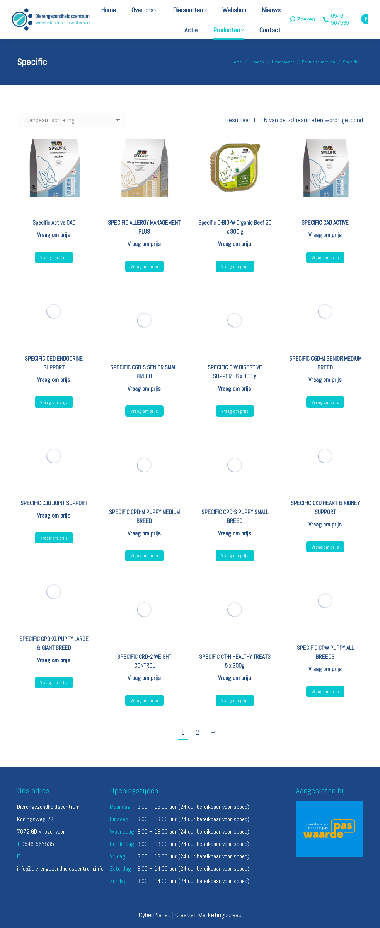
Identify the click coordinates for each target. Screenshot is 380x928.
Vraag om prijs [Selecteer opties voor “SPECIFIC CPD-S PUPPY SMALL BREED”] (235, 556)
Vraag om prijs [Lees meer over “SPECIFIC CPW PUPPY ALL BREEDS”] (325, 692)
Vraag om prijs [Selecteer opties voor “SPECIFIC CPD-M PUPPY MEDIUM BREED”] (144, 556)
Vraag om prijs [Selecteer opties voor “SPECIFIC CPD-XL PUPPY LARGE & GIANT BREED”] (54, 683)
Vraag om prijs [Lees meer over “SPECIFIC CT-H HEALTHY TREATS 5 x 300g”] (235, 700)
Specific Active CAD (53, 222)
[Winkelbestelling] (71, 120)
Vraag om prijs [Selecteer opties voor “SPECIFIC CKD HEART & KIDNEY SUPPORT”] (325, 547)
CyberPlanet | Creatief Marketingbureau (190, 914)
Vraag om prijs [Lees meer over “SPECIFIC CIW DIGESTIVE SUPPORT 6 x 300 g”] (235, 411)
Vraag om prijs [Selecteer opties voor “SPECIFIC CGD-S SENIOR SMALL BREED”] (144, 411)
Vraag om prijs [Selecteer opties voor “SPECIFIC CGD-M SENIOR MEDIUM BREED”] (325, 402)
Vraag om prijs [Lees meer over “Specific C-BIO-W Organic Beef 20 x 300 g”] (235, 266)
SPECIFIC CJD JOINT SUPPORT (53, 503)
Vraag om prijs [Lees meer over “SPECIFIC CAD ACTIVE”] (325, 258)
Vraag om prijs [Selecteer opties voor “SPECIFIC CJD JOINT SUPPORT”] (54, 538)
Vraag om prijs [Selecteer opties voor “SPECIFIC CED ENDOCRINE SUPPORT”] (54, 402)
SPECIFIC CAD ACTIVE (325, 222)
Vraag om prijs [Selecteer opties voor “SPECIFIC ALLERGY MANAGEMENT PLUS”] (144, 266)
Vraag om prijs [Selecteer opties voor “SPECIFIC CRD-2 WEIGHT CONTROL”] (144, 700)
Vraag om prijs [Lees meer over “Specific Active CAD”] (54, 258)
